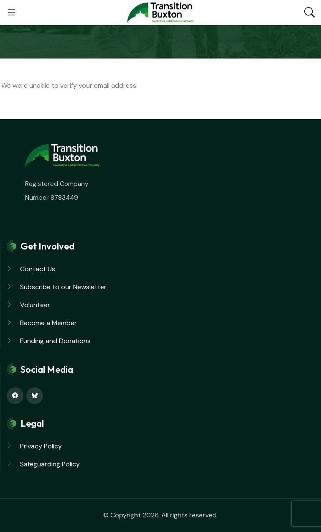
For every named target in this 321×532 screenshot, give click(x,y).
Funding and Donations (55, 340)
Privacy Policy (41, 446)
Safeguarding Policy (50, 464)
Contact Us (37, 269)
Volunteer (35, 304)
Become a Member (48, 322)
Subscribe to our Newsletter (63, 287)
